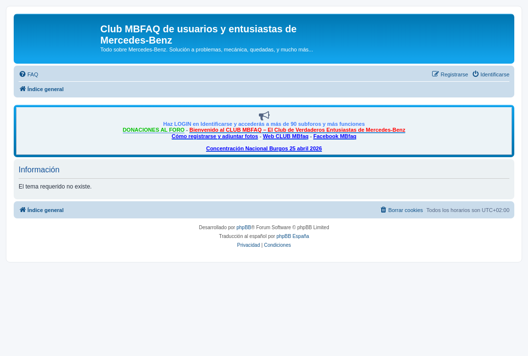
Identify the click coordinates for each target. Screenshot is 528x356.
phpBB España (292, 236)
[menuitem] (28, 74)
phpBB (243, 227)
